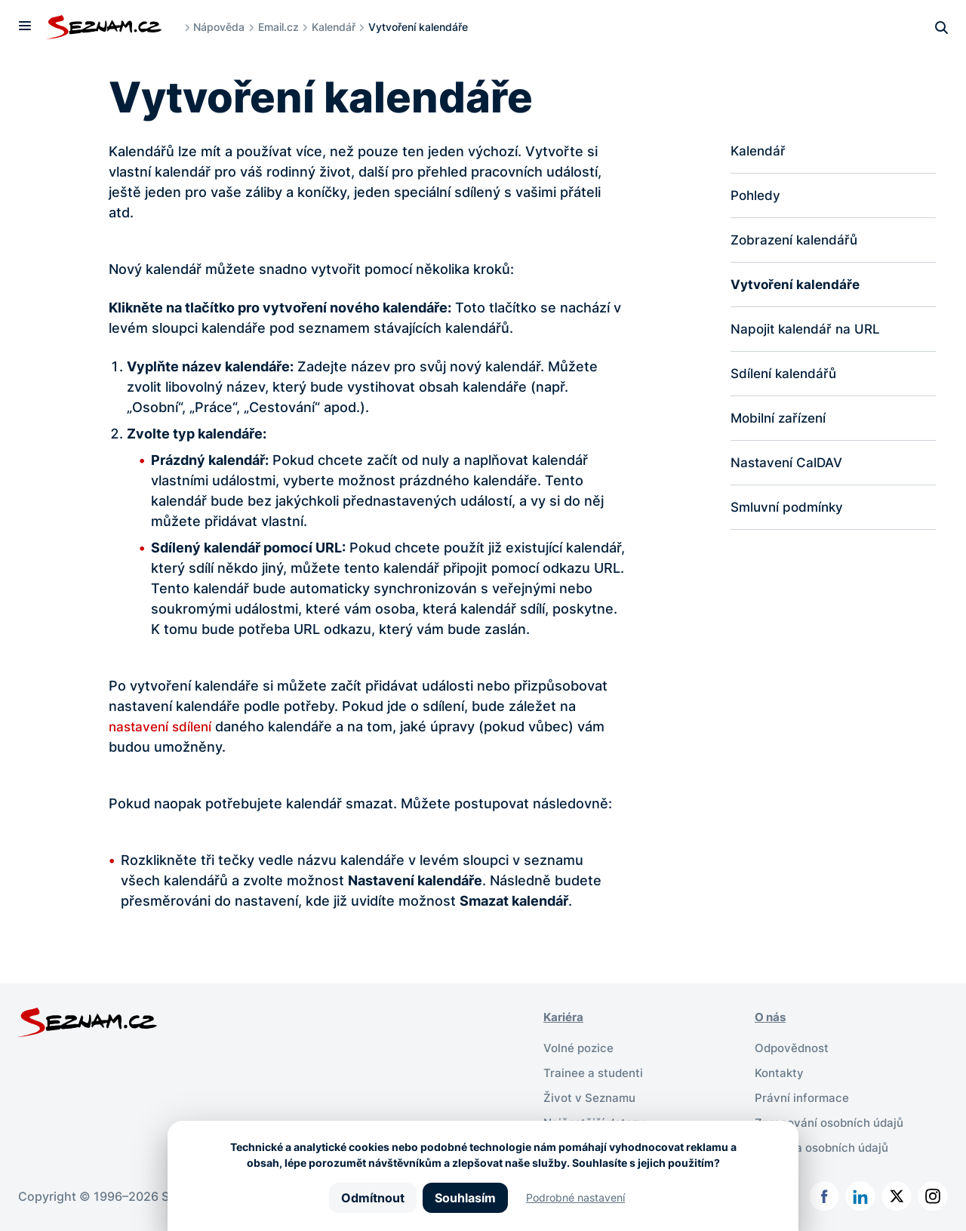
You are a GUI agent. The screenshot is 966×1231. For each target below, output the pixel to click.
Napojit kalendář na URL (808, 332)
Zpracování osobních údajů (833, 1119)
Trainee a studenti (595, 1071)
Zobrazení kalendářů (797, 242)
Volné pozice (580, 1046)
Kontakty (781, 1071)
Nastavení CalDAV (789, 468)
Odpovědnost (794, 1046)
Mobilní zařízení (781, 423)
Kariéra (564, 1016)
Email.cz (282, 26)
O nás (772, 1016)
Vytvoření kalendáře (797, 287)
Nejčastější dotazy (596, 1119)
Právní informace (803, 1095)
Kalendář (337, 26)
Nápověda (222, 26)
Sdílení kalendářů (786, 378)
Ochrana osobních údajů (826, 1143)
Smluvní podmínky (790, 514)
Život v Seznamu (591, 1095)
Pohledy (757, 197)
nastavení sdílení (163, 726)
